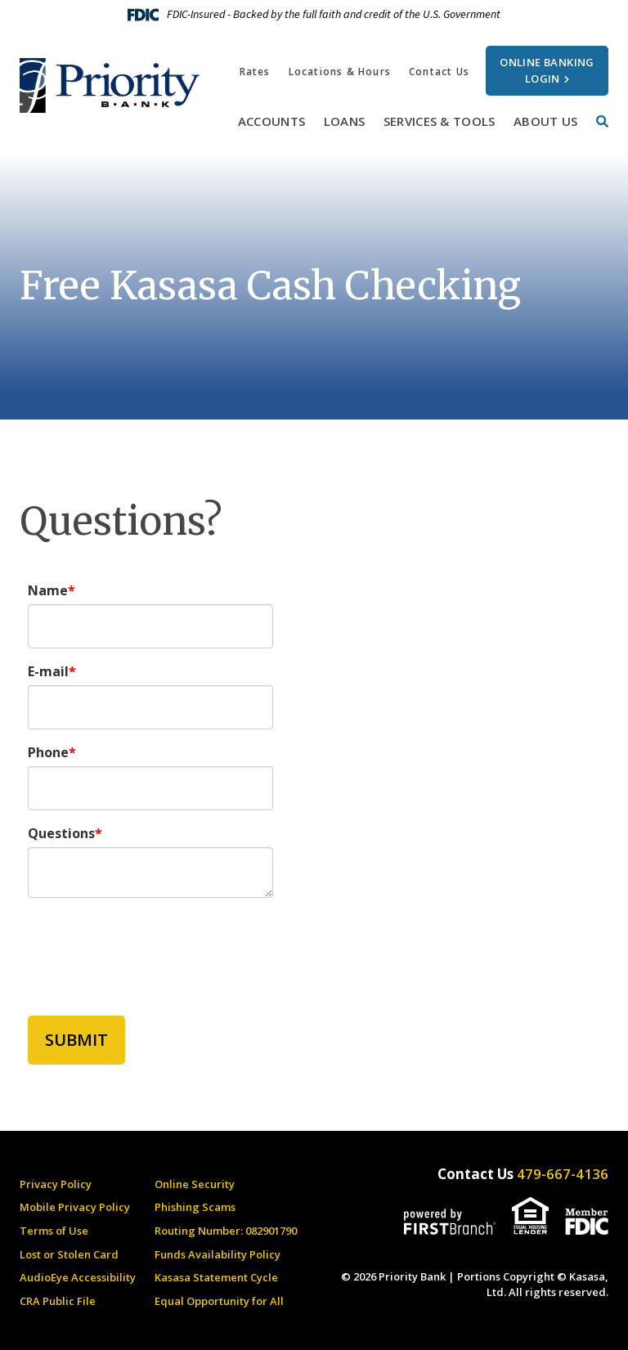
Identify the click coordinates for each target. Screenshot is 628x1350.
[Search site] (602, 121)
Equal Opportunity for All (219, 1301)
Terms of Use (54, 1230)
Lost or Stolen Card (69, 1254)
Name (48, 590)
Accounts (271, 121)
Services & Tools (440, 121)
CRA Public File (58, 1301)
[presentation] (152, 948)
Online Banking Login (547, 70)
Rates (255, 71)
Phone (48, 752)
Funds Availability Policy (217, 1254)
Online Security (195, 1184)
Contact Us (439, 71)
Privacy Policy (56, 1184)
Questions (61, 833)
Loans (345, 121)
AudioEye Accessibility (78, 1277)
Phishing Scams (195, 1207)
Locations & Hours (340, 71)
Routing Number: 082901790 (226, 1230)
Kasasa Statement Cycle (216, 1277)
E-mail (48, 671)
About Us (545, 121)
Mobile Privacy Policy (75, 1207)
